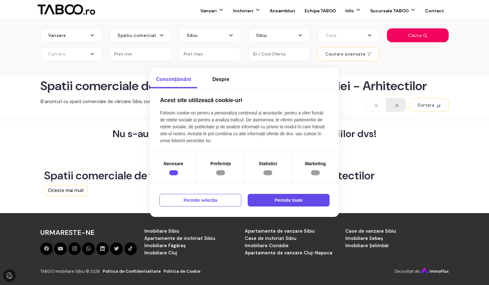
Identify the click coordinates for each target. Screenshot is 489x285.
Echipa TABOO (320, 11)
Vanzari (208, 11)
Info (349, 11)
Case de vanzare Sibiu (370, 231)
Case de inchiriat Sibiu (270, 238)
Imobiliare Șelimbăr (367, 245)
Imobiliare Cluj (160, 253)
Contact (434, 11)
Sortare (428, 105)
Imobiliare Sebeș (364, 238)
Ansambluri (282, 11)
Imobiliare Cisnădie (267, 245)
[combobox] (71, 35)
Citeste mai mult (66, 190)
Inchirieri (243, 11)
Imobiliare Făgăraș (165, 245)
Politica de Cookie (182, 271)
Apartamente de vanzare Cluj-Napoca (288, 253)
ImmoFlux (435, 271)
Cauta (418, 35)
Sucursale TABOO (389, 11)
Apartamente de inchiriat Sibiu (179, 238)
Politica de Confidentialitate (132, 271)
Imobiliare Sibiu (161, 231)
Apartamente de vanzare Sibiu (280, 231)
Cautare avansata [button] (348, 54)
